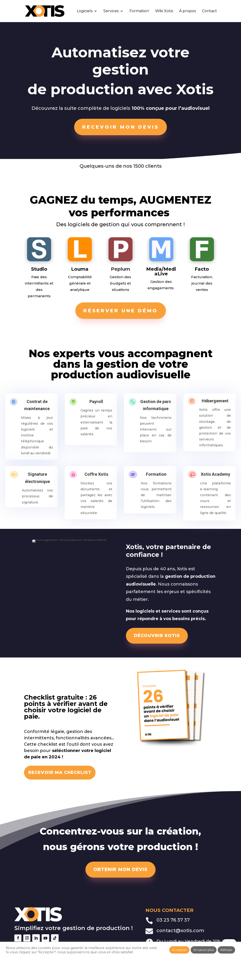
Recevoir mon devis (120, 127)
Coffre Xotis (96, 475)
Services (111, 11)
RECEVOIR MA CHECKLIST (59, 772)
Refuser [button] (226, 950)
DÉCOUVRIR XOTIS (157, 635)
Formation (139, 11)
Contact (209, 11)
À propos (187, 11)
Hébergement (214, 402)
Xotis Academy (215, 475)
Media (154, 269)
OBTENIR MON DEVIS (120, 869)
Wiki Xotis (164, 11)
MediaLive (165, 271)
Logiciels (84, 11)
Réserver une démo (120, 310)
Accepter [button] (179, 950)
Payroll (96, 402)
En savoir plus (203, 950)
